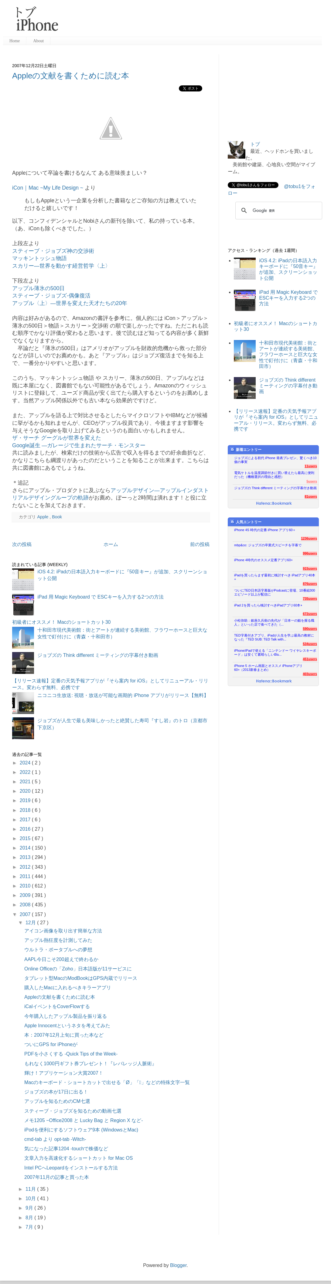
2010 (26, 885)
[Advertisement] (192, 21)
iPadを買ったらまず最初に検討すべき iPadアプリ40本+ (274, 577)
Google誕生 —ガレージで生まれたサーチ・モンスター (78, 445)
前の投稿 (200, 544)
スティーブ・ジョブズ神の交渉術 (53, 251)
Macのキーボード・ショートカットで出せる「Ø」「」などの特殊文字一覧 (107, 1082)
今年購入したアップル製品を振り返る (65, 1016)
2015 (26, 838)
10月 (31, 1198)
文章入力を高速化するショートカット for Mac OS (78, 1158)
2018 (26, 810)
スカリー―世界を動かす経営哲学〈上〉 (61, 266)
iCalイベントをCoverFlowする (57, 1006)
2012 (26, 867)
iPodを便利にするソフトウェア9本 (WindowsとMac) (81, 1129)
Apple (43, 516)
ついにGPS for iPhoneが (50, 1044)
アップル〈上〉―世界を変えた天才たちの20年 (69, 303)
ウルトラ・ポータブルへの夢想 (58, 949)
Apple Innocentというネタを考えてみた (67, 1025)
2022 (26, 772)
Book (57, 516)
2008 (26, 904)
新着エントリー (245, 449)
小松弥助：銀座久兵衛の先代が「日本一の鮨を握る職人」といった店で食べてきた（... (274, 622)
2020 (26, 791)
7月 (30, 1227)
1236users (309, 538)
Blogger (178, 1265)
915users (310, 568)
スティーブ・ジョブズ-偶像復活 (51, 296)
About (38, 41)
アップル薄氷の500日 (38, 288)
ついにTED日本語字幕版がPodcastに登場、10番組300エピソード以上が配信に (274, 592)
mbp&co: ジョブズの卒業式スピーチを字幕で (268, 545)
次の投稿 (22, 544)
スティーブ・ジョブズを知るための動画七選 (72, 1111)
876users (310, 583)
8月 (30, 1217)
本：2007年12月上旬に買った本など (64, 1035)
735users (310, 598)
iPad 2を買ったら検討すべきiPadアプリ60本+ (268, 605)
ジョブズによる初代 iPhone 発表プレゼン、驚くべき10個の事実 (275, 460)
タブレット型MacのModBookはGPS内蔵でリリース (80, 978)
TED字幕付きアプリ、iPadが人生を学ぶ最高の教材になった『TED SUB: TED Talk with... (274, 637)
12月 (31, 922)
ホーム (111, 544)
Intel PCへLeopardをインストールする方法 (71, 1167)
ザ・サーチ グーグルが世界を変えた (56, 438)
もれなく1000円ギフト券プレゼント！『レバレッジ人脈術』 (90, 1063)
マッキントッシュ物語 (39, 258)
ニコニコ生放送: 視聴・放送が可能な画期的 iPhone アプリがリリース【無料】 (123, 695)
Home (14, 41)
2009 (26, 895)
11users (311, 466)
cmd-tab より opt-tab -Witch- (55, 1139)
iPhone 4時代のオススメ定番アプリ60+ (263, 560)
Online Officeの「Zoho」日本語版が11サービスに (78, 968)
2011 (26, 876)
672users (310, 614)
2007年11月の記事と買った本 (56, 1177)
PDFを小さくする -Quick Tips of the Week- (71, 1053)
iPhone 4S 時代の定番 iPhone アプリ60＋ (265, 530)
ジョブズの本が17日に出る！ (56, 1091)
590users (310, 628)
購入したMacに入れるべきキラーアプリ (67, 987)
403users (310, 674)
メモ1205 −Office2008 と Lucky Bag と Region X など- (83, 1120)
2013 (26, 857)
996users (310, 553)
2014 (26, 847)
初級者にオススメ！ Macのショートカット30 (61, 622)
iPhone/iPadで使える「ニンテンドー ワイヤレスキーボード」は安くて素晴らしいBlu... (275, 652)
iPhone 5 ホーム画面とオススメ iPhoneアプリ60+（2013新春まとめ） (268, 667)
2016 (26, 829)
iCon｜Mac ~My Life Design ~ (47, 188)
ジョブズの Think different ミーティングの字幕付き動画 (97, 655)
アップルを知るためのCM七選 (57, 1101)
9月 (30, 1207)
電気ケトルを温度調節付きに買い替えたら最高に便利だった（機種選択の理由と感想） (274, 475)
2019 (26, 800)
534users (310, 644)
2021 (26, 781)
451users (310, 659)
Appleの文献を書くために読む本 (70, 75)
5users (311, 481)
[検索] (278, 210)
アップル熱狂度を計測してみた (58, 940)
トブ (255, 144)
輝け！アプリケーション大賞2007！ (63, 1073)
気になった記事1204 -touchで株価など (66, 1148)
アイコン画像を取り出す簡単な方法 (63, 930)
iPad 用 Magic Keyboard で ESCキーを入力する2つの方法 (100, 596)
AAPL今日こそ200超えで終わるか (61, 959)
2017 (26, 819)
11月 (31, 1189)
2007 (26, 914)
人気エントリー (245, 522)
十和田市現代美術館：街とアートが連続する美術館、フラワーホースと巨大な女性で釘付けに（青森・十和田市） (288, 354)
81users (311, 496)
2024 (26, 762)
